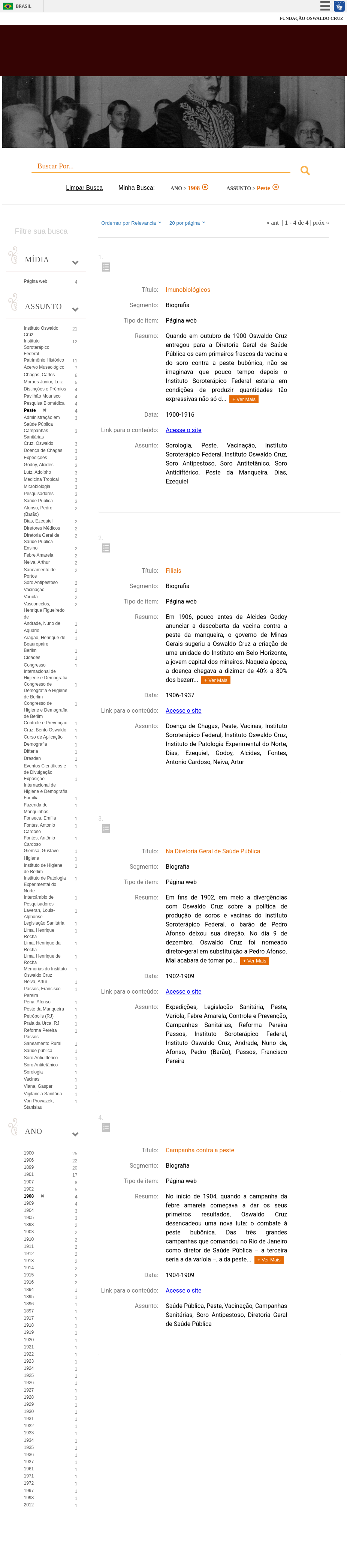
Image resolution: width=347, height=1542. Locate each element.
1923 (29, 1361)
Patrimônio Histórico (44, 360)
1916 (29, 1282)
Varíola (31, 596)
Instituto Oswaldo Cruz (41, 331)
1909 (29, 1203)
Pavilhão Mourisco (42, 396)
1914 (29, 1267)
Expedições (35, 457)
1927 (29, 1390)
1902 (29, 1189)
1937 (29, 1461)
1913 (29, 1260)
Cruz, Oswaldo (39, 443)
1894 (29, 1289)
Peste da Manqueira (44, 1009)
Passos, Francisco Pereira (42, 992)
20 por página (187, 223)
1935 (29, 1447)
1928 (29, 1397)
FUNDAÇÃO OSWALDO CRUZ (311, 18)
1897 (29, 1311)
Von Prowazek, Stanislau (39, 1104)
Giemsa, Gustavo (41, 850)
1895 (29, 1296)
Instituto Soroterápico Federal (36, 347)
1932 (29, 1425)
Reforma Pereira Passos (40, 1033)
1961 (29, 1468)
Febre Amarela (39, 555)
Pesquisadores (39, 493)
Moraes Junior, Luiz (43, 381)
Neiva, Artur (36, 981)
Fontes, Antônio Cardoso (39, 841)
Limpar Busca (84, 188)
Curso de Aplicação (43, 737)
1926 (29, 1382)
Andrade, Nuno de (42, 623)
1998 (29, 1497)
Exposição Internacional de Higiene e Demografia (45, 785)
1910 (29, 1239)
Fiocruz (22, 18)
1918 (29, 1325)
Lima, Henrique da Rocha (42, 946)
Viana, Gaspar (38, 1086)
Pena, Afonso (37, 1001)
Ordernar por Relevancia (131, 223)
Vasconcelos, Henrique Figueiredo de (44, 610)
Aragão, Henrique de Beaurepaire (45, 641)
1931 (29, 1418)
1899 (29, 1167)
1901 (29, 1174)
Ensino (31, 548)
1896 (29, 1303)
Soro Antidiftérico (41, 1057)
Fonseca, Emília (40, 818)
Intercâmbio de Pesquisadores (39, 900)
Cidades (32, 657)
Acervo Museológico (44, 367)
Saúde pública (38, 1050)
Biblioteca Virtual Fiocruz (149, 53)
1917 (29, 1318)
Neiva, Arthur (37, 562)
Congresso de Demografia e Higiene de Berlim (45, 691)
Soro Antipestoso (41, 582)
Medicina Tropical (41, 479)
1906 (29, 1160)
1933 (29, 1432)
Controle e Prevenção (45, 722)
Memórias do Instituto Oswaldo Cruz (45, 972)
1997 (29, 1490)
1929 (29, 1404)
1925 (29, 1375)
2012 (29, 1504)
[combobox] (173, 171)
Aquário (31, 630)
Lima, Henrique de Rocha (42, 959)
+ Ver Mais (244, 399)
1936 (29, 1454)
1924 (29, 1368)
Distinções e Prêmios (45, 389)
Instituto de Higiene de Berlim (43, 868)
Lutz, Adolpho (37, 472)
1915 (29, 1275)
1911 (29, 1246)
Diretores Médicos (42, 528)
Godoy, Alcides (39, 464)
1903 (29, 1231)
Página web (36, 281)
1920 (29, 1339)
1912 (29, 1253)
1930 (29, 1411)
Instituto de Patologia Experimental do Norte (45, 884)
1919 (29, 1332)
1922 (29, 1354)
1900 (29, 1153)
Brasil (23, 6)
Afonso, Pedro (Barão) (38, 511)
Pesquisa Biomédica (44, 403)
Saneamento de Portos (40, 573)
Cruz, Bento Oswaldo (45, 730)
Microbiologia (37, 486)
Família (31, 797)
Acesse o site (183, 430)
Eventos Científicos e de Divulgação (45, 769)
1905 (29, 1217)
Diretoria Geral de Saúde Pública (42, 538)
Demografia (35, 744)
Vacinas (32, 1079)
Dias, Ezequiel (38, 521)
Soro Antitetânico (41, 1065)
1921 (29, 1347)
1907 (29, 1182)
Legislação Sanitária (44, 923)
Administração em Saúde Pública (42, 420)
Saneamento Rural (42, 1043)
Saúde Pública (38, 500)
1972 (29, 1483)
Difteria (31, 751)
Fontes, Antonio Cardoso (39, 828)
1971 (29, 1476)
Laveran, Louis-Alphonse (39, 913)
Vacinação (34, 589)
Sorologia (33, 1072)
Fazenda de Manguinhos (36, 808)
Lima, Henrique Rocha (39, 933)
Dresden (32, 758)
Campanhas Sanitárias (36, 434)
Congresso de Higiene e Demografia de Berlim (45, 710)
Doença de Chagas (43, 450)
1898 (29, 1224)
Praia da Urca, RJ (42, 1023)
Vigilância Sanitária (43, 1093)
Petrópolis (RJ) (39, 1016)
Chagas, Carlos (39, 374)
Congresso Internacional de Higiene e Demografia (45, 671)
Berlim (30, 650)
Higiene (31, 858)
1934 (29, 1440)
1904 (29, 1210)
